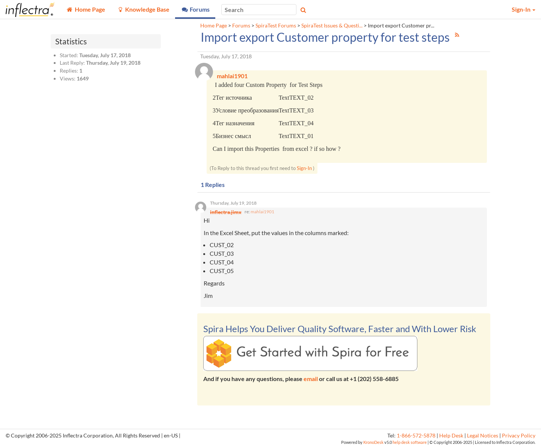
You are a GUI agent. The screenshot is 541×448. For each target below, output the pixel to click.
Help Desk (451, 436)
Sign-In (304, 168)
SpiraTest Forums (275, 26)
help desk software (410, 442)
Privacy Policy (518, 436)
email (311, 378)
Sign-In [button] (523, 9)
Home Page (213, 26)
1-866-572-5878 (416, 436)
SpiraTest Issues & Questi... (332, 26)
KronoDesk (373, 442)
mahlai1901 (262, 211)
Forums (241, 26)
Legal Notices (482, 436)
